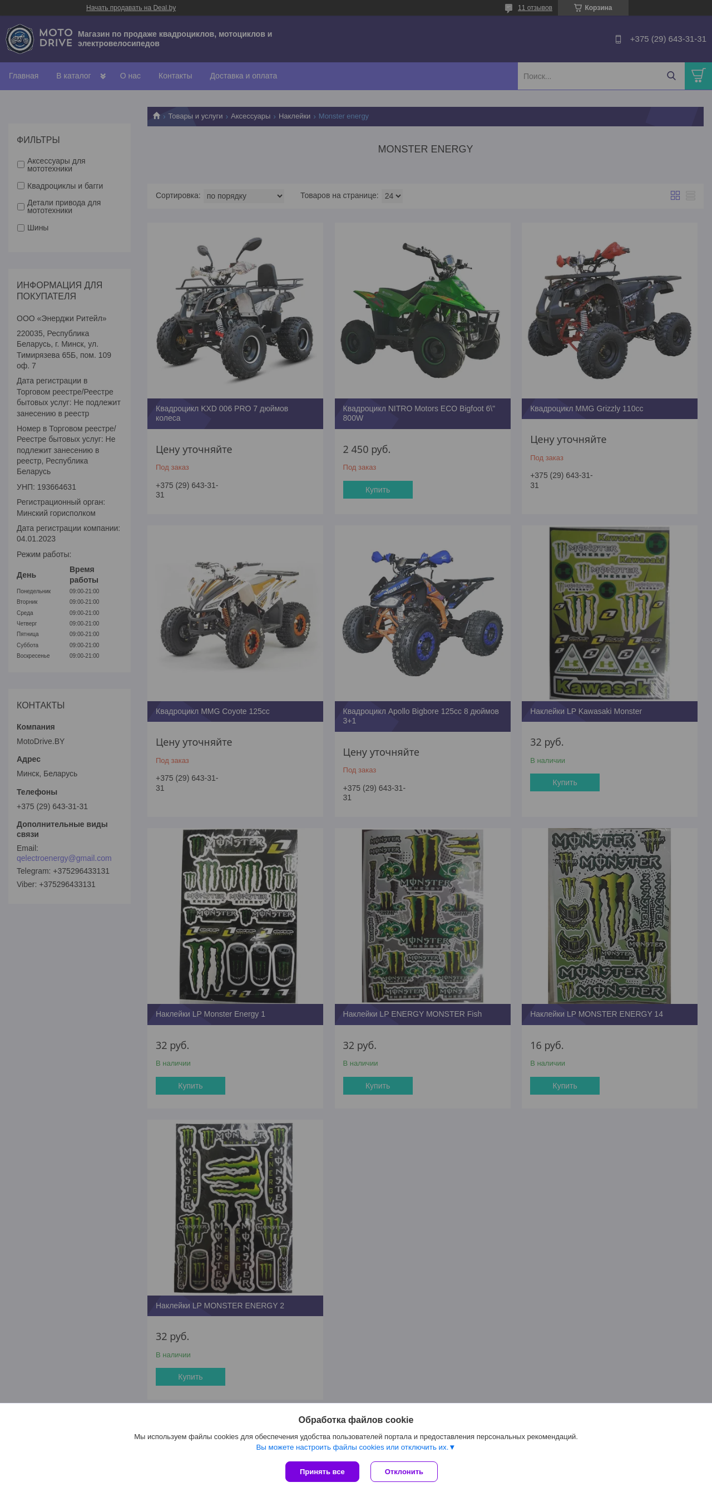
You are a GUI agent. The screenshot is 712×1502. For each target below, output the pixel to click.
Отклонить (404, 1471)
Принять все (322, 1471)
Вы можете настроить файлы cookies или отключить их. (352, 1447)
